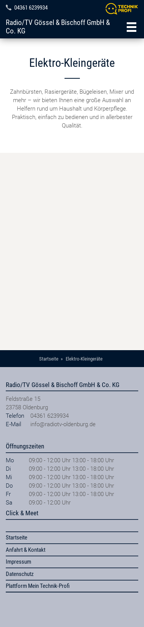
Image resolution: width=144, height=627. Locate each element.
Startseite (16, 537)
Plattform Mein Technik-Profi (38, 585)
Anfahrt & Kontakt (25, 549)
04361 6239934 (31, 7)
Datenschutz (20, 574)
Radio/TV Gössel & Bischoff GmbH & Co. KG (58, 26)
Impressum (18, 561)
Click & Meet (22, 513)
